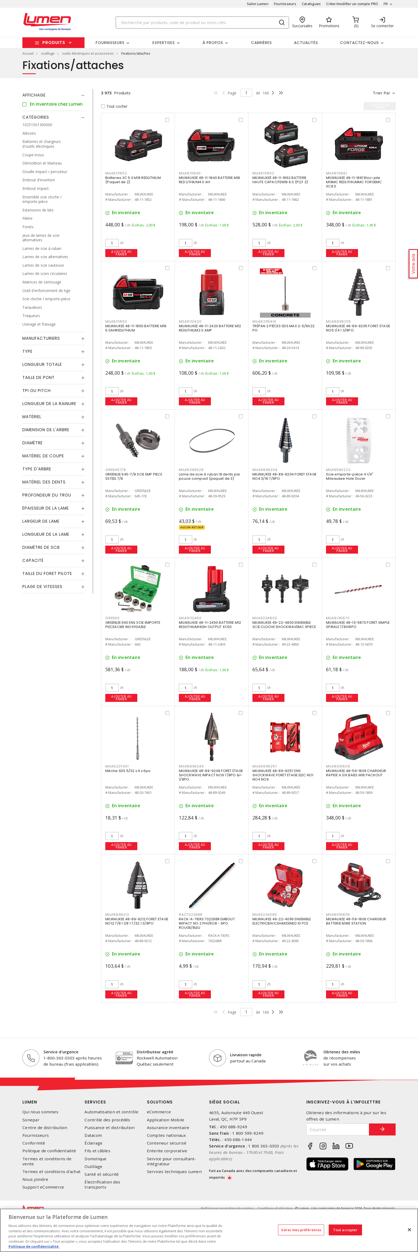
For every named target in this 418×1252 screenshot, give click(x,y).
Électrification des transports (102, 1184)
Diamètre (32, 443)
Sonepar (30, 1119)
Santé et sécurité (102, 1174)
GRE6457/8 (115, 469)
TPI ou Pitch (36, 390)
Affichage (34, 95)
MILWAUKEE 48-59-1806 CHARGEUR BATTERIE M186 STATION (356, 921)
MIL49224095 (264, 914)
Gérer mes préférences (301, 1229)
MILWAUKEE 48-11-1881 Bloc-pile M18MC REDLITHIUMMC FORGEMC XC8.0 (354, 182)
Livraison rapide (246, 1054)
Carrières (261, 42)
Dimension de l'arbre (45, 430)
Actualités (306, 42)
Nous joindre (35, 1179)
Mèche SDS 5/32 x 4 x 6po (128, 771)
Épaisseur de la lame (45, 508)
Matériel (31, 416)
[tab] (53, 95)
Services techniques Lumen (174, 1171)
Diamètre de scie (41, 547)
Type (27, 351)
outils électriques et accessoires (88, 53)
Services (95, 1102)
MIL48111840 (189, 173)
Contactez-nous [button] (359, 42)
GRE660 (112, 618)
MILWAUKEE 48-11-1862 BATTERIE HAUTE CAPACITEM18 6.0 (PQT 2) (280, 179)
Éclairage (93, 1143)
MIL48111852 (116, 173)
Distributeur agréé (155, 1051)
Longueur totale (42, 364)
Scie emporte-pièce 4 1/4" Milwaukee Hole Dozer (349, 476)
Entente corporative (167, 1150)
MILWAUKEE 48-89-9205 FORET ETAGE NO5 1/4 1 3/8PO (358, 328)
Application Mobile (165, 1119)
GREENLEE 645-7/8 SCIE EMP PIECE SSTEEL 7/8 (133, 476)
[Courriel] (337, 1129)
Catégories (35, 117)
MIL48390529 (191, 469)
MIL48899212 (117, 914)
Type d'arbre (36, 469)
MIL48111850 (116, 321)
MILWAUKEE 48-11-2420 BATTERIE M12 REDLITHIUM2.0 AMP (210, 328)
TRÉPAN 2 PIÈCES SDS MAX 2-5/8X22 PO (283, 328)
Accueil (28, 53)
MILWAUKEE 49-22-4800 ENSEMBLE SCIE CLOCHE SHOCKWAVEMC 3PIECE (284, 624)
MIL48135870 (337, 618)
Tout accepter (345, 1229)
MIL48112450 (190, 618)
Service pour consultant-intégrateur (171, 1161)
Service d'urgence (60, 1051)
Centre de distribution (44, 1127)
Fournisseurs (285, 3)
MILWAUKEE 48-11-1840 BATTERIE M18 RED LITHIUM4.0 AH (209, 179)
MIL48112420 (190, 321)
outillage (48, 53)
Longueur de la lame (45, 534)
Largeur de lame (40, 521)
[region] (209, 1230)
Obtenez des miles (341, 1051)
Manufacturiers (41, 338)
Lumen (29, 1102)
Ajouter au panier (121, 253)
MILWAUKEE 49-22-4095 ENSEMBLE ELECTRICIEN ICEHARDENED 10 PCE (281, 921)
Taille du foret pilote (47, 573)
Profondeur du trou (46, 495)
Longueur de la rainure (49, 403)
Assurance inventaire (168, 1127)
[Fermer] (409, 1229)
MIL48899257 (264, 766)
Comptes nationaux (166, 1135)
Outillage (93, 1166)
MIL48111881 (336, 173)
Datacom (93, 1135)
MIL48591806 (338, 914)
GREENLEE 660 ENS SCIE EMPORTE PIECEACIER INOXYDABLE (132, 624)
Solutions (160, 1102)
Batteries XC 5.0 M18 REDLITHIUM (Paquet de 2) (133, 179)
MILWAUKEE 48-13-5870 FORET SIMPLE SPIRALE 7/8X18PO (357, 624)
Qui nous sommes (40, 1111)
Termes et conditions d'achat (51, 1171)
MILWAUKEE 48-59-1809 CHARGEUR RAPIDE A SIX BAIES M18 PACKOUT (356, 773)
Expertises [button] (163, 42)
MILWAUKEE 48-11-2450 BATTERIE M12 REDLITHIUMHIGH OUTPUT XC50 (210, 624)
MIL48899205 (338, 321)
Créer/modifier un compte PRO (352, 3)
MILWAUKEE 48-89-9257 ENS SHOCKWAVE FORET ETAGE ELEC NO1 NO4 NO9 (283, 775)
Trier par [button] (381, 92)
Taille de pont (38, 377)
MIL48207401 (116, 766)
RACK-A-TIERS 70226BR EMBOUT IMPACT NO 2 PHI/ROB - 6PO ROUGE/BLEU (207, 923)
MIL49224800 (264, 618)
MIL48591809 (338, 766)
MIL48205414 (264, 321)
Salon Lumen (257, 3)
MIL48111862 (263, 173)
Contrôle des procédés (107, 1119)
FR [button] (386, 3)
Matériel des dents (44, 482)
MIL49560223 (338, 469)
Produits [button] (53, 42)
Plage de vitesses (42, 586)
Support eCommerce (43, 1187)
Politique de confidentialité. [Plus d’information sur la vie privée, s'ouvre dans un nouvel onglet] (34, 1246)
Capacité (33, 560)
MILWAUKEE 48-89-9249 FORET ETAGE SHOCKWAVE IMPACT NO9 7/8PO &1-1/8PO (211, 775)
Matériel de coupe (43, 456)
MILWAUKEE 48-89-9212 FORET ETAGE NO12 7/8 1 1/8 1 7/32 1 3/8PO (136, 921)
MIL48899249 (191, 766)
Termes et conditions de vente (46, 1161)
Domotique (95, 1158)
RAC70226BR (191, 914)
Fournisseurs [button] (110, 42)
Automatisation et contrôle (111, 1111)
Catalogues (311, 3)
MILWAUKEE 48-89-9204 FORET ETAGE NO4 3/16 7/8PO (284, 476)
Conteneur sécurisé (167, 1143)
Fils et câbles (97, 1150)
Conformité (33, 1143)
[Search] (202, 23)
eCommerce (159, 1111)
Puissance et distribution (110, 1127)
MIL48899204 (264, 469)
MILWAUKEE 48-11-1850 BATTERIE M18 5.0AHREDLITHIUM (135, 328)
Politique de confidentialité (49, 1150)
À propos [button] (213, 42)
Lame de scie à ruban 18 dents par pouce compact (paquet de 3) (209, 476)
